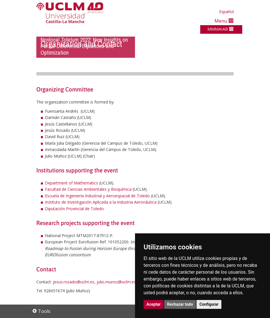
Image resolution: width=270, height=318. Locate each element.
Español (226, 11)
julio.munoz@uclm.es (116, 282)
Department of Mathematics (71, 183)
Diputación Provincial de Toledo (74, 208)
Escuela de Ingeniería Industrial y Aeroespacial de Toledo (97, 195)
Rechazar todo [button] (180, 304)
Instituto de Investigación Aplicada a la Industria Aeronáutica (100, 202)
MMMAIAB (220, 29)
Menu (224, 20)
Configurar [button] (209, 304)
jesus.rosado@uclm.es (73, 282)
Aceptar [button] (153, 304)
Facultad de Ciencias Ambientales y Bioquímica (88, 189)
